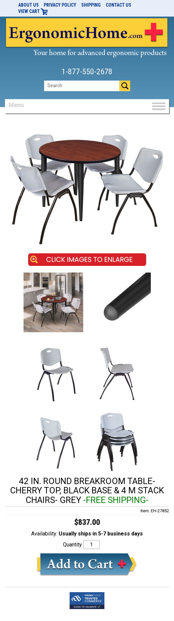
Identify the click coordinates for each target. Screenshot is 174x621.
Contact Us (118, 5)
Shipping (91, 5)
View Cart (33, 11)
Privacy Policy (60, 5)
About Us (28, 5)
